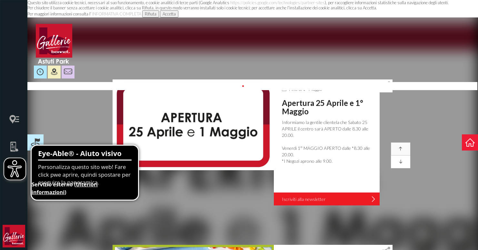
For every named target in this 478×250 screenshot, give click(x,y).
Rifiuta (150, 13)
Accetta (169, 13)
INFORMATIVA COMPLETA (116, 13)
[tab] (386, 85)
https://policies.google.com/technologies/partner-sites (277, 2)
